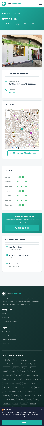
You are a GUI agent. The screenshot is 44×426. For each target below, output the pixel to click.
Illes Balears (16, 383)
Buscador (5, 318)
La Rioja (32, 383)
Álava (15, 360)
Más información (30, 417)
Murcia (22, 391)
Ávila (22, 364)
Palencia (15, 395)
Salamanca (37, 395)
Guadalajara (17, 380)
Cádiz (5, 372)
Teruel (16, 403)
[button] (22, 129)
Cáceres (33, 368)
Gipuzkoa (28, 380)
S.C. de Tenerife (8, 399)
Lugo (30, 387)
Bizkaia (15, 368)
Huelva (37, 380)
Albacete (24, 360)
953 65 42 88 (14, 92)
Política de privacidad (9, 336)
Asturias (15, 364)
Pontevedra (26, 395)
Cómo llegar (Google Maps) (23, 153)
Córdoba (18, 376)
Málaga (5, 391)
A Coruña (6, 360)
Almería (5, 364)
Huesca (5, 383)
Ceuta (33, 372)
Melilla (14, 391)
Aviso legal (6, 332)
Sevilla (29, 399)
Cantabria (14, 372)
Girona (35, 376)
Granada (6, 380)
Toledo (24, 403)
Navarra (30, 391)
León (15, 387)
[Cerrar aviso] (41, 409)
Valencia (33, 403)
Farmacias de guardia (9, 321)
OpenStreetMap (25, 148)
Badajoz (30, 364)
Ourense (6, 395)
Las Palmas (7, 387)
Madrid (37, 387)
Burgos (24, 368)
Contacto (5, 344)
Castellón (24, 372)
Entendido (22, 422)
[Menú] (40, 3)
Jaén (8, 13)
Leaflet (15, 148)
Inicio (4, 13)
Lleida (23, 387)
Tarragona (6, 403)
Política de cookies (9, 340)
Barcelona (6, 368)
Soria (36, 399)
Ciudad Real (7, 376)
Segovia (20, 399)
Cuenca (27, 376)
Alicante (33, 360)
